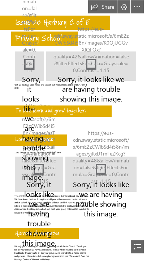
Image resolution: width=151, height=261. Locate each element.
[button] (102, 6)
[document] (75, 130)
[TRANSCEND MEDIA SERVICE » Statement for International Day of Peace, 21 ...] (101, 174)
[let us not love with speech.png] (91, 66)
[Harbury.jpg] (29, 66)
